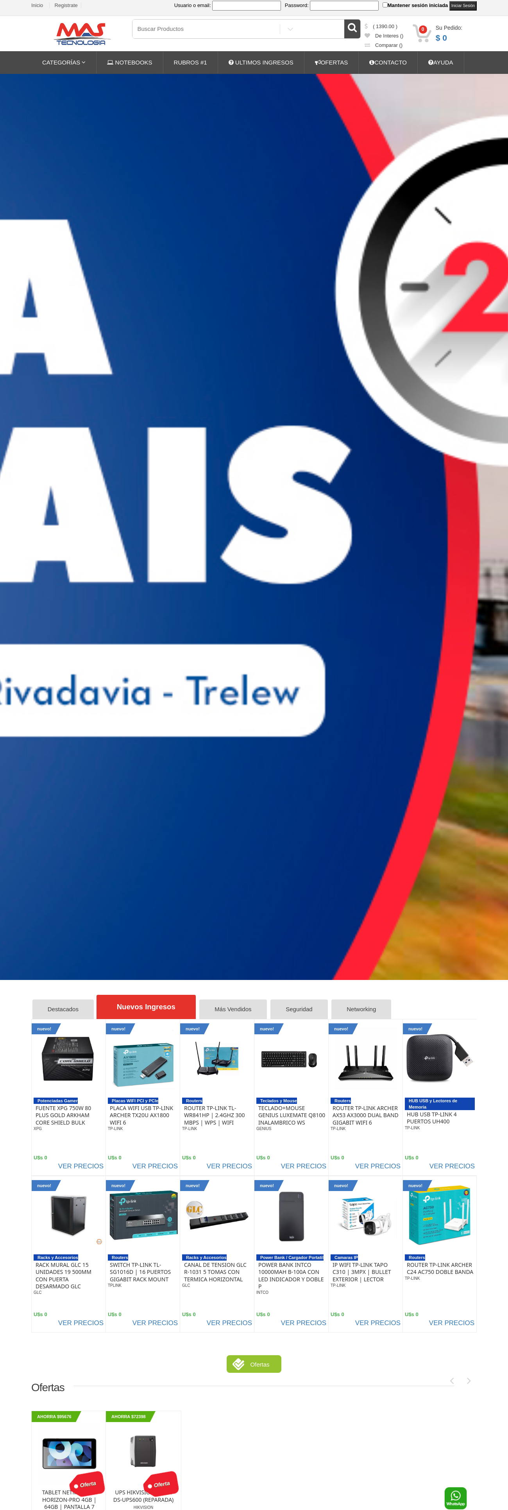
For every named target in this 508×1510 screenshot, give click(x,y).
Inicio (37, 5)
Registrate (66, 5)
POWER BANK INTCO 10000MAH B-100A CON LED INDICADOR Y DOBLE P (291, 1275)
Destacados (63, 1009)
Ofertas (259, 1364)
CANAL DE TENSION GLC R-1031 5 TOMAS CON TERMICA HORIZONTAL (215, 1271)
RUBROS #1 (190, 62)
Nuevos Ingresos (147, 1007)
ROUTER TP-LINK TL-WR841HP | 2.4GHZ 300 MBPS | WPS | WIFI (214, 1114)
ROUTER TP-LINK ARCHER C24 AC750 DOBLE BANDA (440, 1268)
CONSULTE (468, 225)
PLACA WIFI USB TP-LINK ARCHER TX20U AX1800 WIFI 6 (141, 1114)
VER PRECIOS (81, 1166)
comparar (384, 45)
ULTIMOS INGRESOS (261, 62)
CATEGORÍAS (64, 62)
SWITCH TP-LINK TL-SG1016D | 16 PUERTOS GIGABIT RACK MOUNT (140, 1271)
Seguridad (301, 1009)
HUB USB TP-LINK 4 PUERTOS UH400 (432, 1118)
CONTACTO (388, 62)
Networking (364, 1009)
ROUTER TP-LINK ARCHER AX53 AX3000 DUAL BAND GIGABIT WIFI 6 (366, 1114)
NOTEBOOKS (129, 62)
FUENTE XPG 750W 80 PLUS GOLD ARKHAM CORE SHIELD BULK (63, 1114)
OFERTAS (331, 62)
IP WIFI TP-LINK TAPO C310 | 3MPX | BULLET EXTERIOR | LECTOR (362, 1271)
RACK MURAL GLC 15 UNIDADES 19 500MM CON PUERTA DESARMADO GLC (63, 1275)
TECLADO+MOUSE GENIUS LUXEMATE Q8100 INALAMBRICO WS (291, 1114)
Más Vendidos (235, 1009)
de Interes (384, 36)
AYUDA (440, 62)
